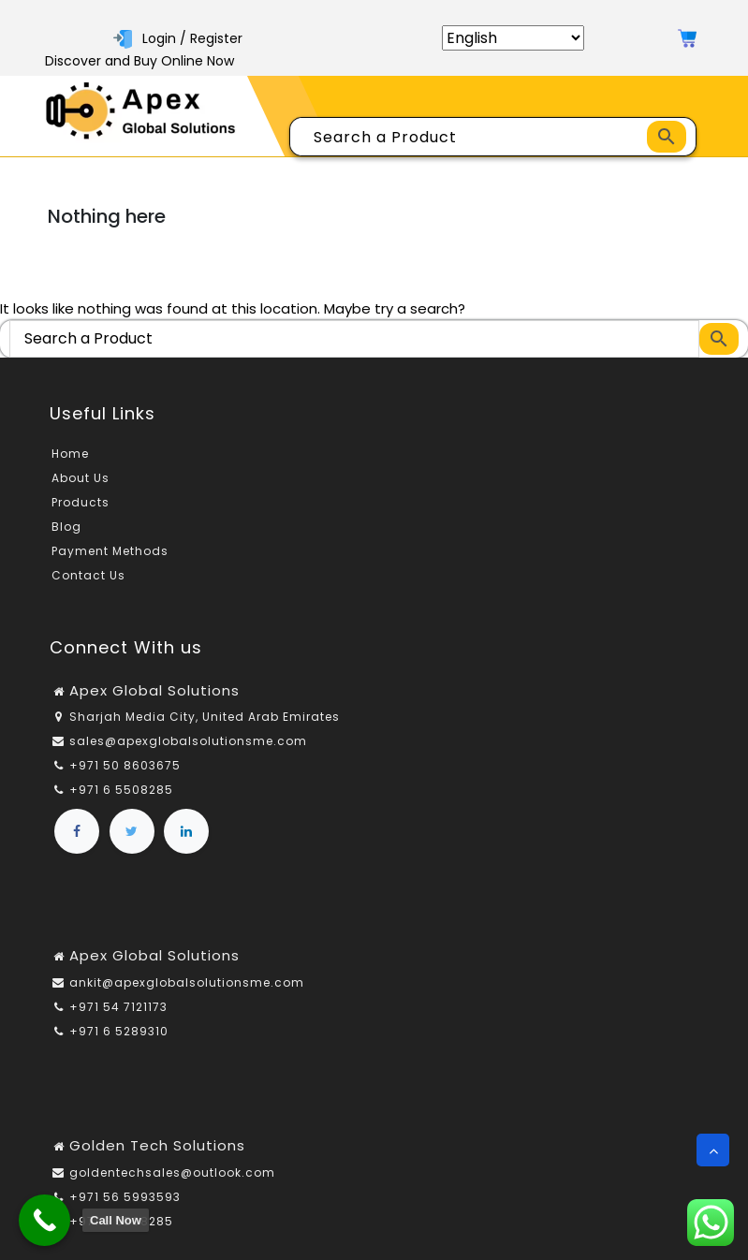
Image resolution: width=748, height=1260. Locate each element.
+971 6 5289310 (119, 1031)
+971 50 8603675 (125, 765)
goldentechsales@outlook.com (172, 1172)
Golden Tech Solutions (157, 1145)
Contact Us (88, 575)
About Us (80, 478)
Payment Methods (110, 551)
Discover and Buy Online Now (139, 60)
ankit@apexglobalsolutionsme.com (186, 982)
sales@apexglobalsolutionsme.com (188, 741)
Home (70, 454)
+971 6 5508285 (121, 790)
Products (80, 502)
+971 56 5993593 (125, 1197)
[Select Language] (513, 38)
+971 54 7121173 (118, 1007)
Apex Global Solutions (154, 690)
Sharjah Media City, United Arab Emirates (204, 717)
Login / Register (177, 38)
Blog (66, 527)
